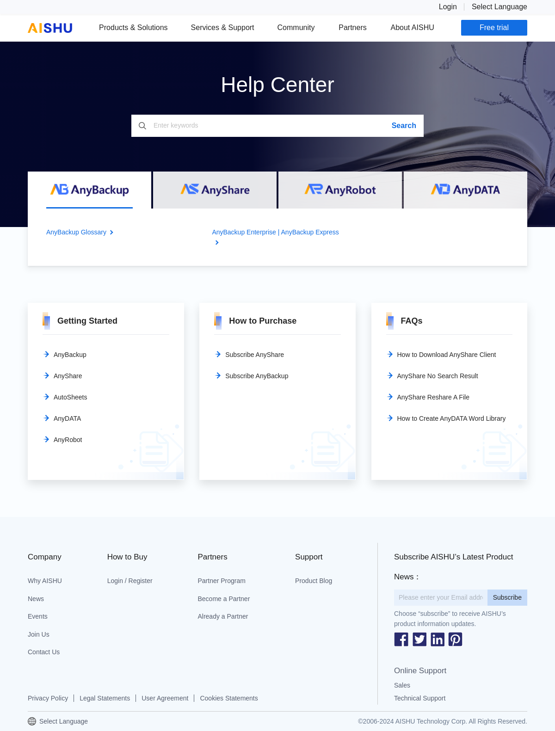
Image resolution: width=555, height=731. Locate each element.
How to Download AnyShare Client (446, 354)
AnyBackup (70, 354)
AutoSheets (70, 397)
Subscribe (507, 597)
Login (448, 7)
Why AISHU (45, 580)
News (36, 598)
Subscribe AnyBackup (256, 376)
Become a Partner (223, 598)
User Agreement (165, 698)
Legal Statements (105, 698)
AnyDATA (67, 418)
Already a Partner (222, 616)
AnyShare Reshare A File (433, 397)
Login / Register (130, 580)
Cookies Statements (229, 698)
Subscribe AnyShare (254, 354)
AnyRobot (68, 439)
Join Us (38, 634)
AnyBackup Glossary (76, 232)
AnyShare (68, 376)
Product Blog (313, 580)
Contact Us (44, 652)
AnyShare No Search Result (437, 376)
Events (38, 616)
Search (404, 125)
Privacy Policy (48, 698)
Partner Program (221, 580)
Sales (402, 685)
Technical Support (419, 698)
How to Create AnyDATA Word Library (451, 418)
